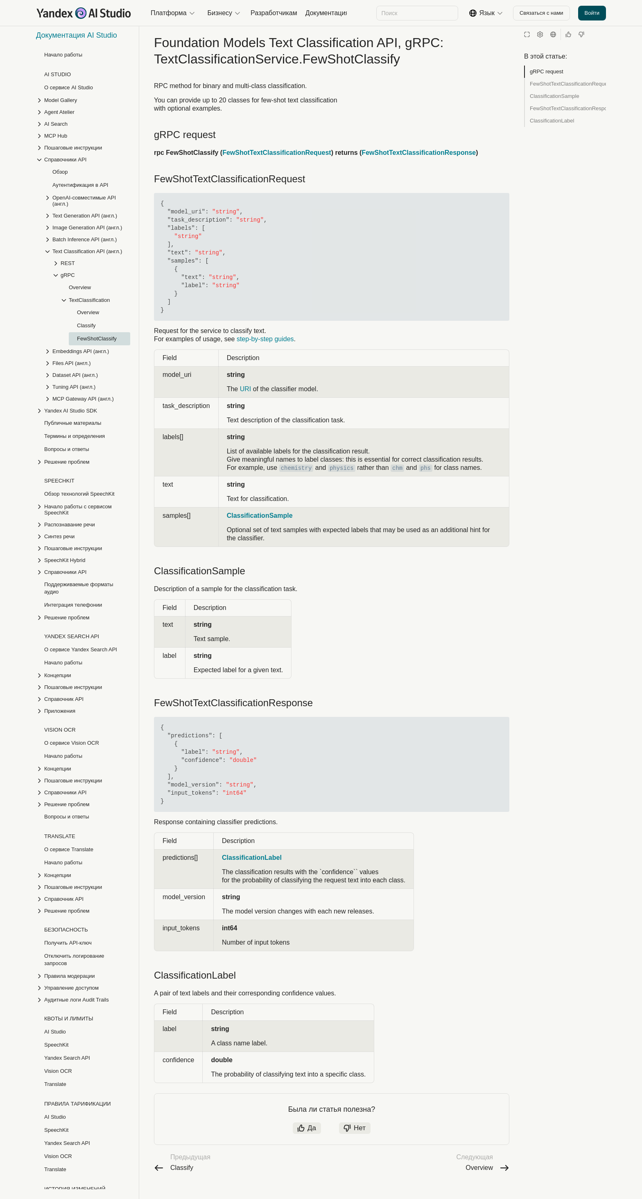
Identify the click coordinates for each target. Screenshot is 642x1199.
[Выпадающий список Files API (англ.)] (87, 278)
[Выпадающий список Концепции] (83, 590)
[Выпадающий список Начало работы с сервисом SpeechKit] (83, 425)
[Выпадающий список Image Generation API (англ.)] (87, 143)
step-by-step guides (265, 347)
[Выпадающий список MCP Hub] (83, 51)
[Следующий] (340, 13)
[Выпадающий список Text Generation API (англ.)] (87, 131)
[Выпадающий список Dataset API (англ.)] (87, 290)
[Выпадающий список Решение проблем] (83, 377)
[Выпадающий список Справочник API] (83, 614)
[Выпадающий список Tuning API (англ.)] (87, 302)
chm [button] (397, 476)
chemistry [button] (296, 476)
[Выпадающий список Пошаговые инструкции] (83, 63)
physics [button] (342, 476)
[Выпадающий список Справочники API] (83, 75)
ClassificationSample (554, 96)
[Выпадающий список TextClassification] (95, 215)
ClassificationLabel (552, 121)
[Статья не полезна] (581, 34)
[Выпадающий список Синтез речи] (83, 452)
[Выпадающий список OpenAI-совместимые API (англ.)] (87, 116)
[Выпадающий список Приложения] (83, 626)
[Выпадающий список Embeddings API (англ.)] (87, 266)
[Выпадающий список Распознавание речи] (83, 440)
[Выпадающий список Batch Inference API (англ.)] (87, 155)
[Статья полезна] (568, 34)
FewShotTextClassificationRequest (568, 84)
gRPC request (546, 71)
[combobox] (417, 13)
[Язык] (553, 34)
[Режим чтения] (527, 34)
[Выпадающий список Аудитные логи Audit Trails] (83, 915)
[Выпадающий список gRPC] (91, 190)
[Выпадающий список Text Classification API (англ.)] (87, 166)
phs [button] (425, 476)
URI (245, 397)
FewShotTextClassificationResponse (568, 108)
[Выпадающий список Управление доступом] (83, 903)
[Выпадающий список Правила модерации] (83, 891)
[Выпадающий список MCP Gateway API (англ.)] (87, 314)
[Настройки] (540, 34)
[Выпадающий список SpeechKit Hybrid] (83, 475)
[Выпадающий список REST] (91, 178)
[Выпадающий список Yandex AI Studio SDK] (83, 326)
